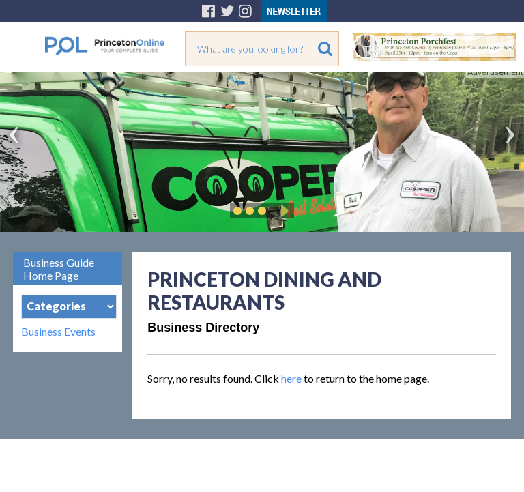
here (291, 378)
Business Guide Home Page (58, 269)
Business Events (58, 331)
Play (282, 211)
